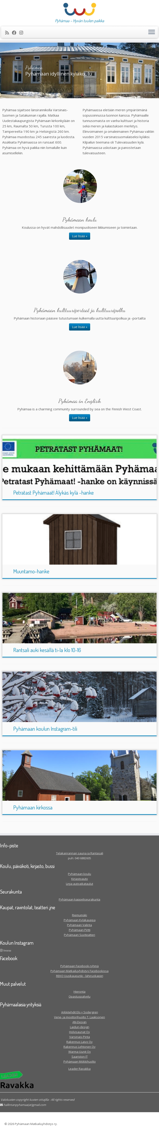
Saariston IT (80, 1057)
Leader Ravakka (79, 1069)
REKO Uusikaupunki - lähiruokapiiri (79, 976)
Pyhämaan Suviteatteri (79, 935)
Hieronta (79, 992)
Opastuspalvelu (79, 996)
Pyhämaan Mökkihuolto (79, 1061)
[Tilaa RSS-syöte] (8, 33)
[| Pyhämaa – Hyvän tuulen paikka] (79, 9)
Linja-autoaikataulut (79, 884)
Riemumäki (79, 915)
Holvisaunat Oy (79, 1032)
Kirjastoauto (79, 879)
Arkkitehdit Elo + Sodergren (79, 1012)
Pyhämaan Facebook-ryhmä (79, 966)
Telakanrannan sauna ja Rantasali (79, 853)
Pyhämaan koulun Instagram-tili (45, 728)
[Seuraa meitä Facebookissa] (15, 33)
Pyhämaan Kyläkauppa (80, 920)
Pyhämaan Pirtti (79, 930)
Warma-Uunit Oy (79, 1052)
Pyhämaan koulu (79, 874)
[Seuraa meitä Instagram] (22, 33)
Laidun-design (79, 1027)
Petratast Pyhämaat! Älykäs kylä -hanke (53, 492)
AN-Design (79, 1022)
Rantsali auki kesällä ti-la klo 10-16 (47, 649)
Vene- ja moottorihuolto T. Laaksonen (79, 1017)
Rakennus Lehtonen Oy (79, 1047)
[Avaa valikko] (151, 32)
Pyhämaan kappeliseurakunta (79, 899)
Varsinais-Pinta (79, 1037)
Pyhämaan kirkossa (32, 807)
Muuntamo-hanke (31, 571)
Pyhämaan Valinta (79, 925)
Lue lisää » (79, 236)
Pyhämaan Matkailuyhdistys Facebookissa (79, 971)
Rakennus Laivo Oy (79, 1042)
